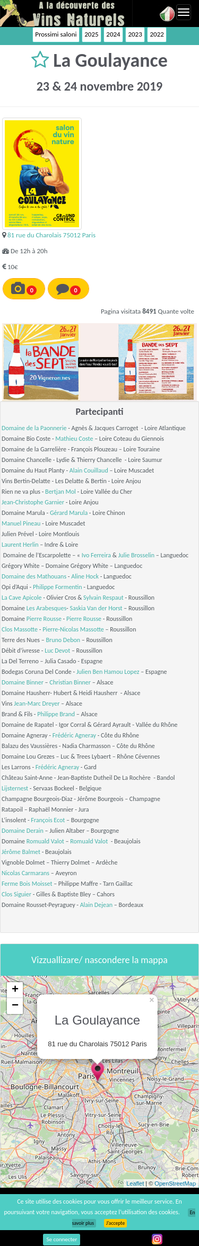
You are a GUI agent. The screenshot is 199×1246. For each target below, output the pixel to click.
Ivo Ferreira (96, 555)
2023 (135, 34)
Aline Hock (85, 576)
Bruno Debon (63, 640)
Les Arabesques (46, 608)
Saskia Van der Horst (96, 608)
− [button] (15, 1006)
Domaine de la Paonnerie (34, 428)
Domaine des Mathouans (34, 576)
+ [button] (15, 990)
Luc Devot (57, 650)
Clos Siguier (16, 894)
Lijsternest (15, 788)
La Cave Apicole (21, 597)
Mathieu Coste (74, 438)
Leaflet (135, 1183)
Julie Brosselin (136, 555)
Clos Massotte (20, 629)
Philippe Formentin (57, 587)
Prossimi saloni (55, 34)
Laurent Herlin (20, 544)
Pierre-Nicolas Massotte (73, 629)
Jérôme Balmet (21, 852)
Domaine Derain (23, 830)
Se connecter (61, 1239)
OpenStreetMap (175, 1183)
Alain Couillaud (89, 470)
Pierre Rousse (44, 618)
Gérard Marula (69, 513)
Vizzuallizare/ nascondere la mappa (99, 960)
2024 (113, 34)
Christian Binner (70, 682)
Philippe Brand (56, 714)
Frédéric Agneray (74, 735)
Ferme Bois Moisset (27, 883)
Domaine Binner (23, 682)
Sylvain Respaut (103, 597)
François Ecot (48, 820)
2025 (91, 34)
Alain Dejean (96, 905)
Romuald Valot (45, 841)
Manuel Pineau (21, 523)
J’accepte (115, 1223)
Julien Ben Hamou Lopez (108, 671)
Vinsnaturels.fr (66, 13)
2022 (156, 34)
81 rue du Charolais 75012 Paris (51, 235)
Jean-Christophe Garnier (33, 502)
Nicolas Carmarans (25, 873)
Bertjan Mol (60, 491)
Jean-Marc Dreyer (36, 703)
